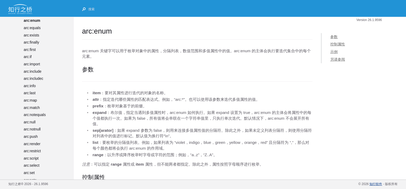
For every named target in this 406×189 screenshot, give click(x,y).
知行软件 (375, 184)
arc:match (32, 108)
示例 (334, 52)
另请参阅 (337, 59)
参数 (334, 37)
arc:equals (32, 28)
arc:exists (31, 35)
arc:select (31, 165)
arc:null (29, 122)
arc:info (30, 86)
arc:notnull (32, 129)
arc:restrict (32, 151)
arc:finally (31, 42)
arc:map (30, 100)
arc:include (33, 71)
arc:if (28, 57)
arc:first (30, 50)
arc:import (32, 64)
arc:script (31, 158)
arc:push (31, 136)
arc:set (29, 173)
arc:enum (32, 20)
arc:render (32, 144)
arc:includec (33, 78)
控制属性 (337, 44)
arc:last (29, 93)
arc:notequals (35, 115)
